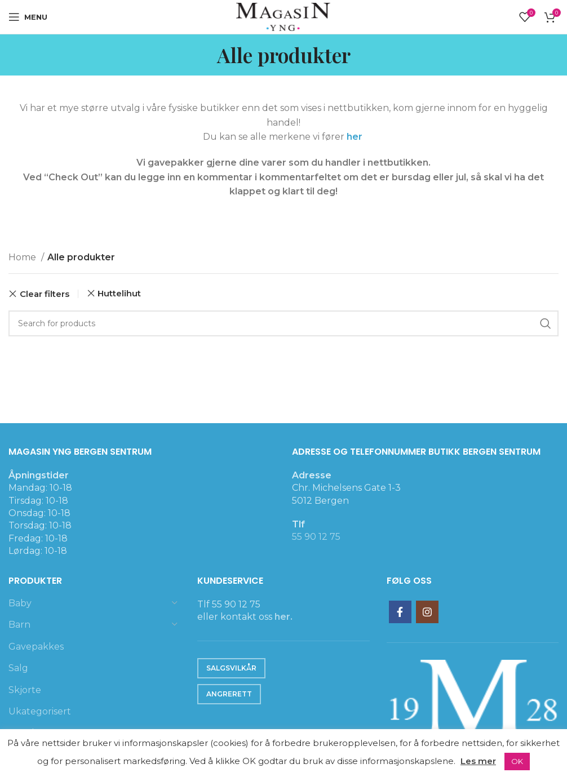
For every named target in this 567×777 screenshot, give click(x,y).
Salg (18, 668)
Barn (19, 624)
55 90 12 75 (316, 536)
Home (23, 257)
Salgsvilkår (231, 668)
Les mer (478, 761)
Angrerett (229, 694)
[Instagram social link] (427, 612)
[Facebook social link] (400, 612)
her (356, 136)
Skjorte (24, 690)
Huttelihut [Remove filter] (119, 293)
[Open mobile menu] (28, 17)
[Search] (283, 323)
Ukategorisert (39, 711)
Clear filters (44, 294)
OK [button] (517, 761)
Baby (20, 603)
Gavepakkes (36, 646)
